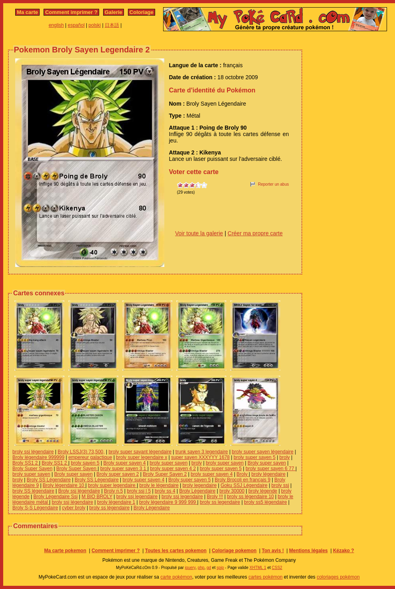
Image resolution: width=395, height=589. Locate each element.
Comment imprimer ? (71, 12)
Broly (243, 474)
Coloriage (142, 12)
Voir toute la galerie (199, 233)
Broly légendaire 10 (64, 485)
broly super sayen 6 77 (270, 468)
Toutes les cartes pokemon (176, 550)
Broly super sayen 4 (124, 463)
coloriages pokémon (338, 577)
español (76, 25)
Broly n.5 (113, 491)
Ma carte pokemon (65, 550)
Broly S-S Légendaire (35, 508)
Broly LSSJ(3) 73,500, (81, 452)
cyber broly (74, 508)
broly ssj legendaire (137, 496)
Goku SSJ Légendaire (244, 485)
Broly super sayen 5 (189, 480)
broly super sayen (169, 463)
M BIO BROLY (97, 496)
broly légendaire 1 (116, 502)
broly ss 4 (165, 491)
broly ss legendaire (220, 502)
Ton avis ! (273, 550)
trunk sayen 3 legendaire (202, 452)
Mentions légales (308, 550)
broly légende (262, 491)
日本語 (112, 25)
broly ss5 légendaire (265, 502)
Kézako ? (343, 550)
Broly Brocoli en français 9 (242, 480)
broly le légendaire (159, 485)
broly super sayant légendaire (139, 452)
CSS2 (277, 567)
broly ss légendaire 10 (250, 496)
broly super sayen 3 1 (124, 468)
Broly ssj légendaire (79, 491)
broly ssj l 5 (139, 491)
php (201, 567)
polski (94, 25)
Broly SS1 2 (25, 463)
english (56, 25)
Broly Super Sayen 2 (165, 474)
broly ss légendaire (109, 508)
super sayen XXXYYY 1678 (200, 457)
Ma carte (27, 12)
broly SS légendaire (33, 491)
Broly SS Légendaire (49, 480)
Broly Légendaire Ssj (56, 496)
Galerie (113, 12)
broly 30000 (232, 491)
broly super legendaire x (141, 457)
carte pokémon (176, 577)
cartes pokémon (265, 577)
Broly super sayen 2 (117, 474)
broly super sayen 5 (254, 457)
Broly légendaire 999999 (38, 457)
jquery (190, 567)
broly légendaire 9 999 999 (168, 502)
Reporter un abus (273, 184)
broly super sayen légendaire (262, 452)
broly (284, 457)
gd (209, 567)
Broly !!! (215, 496)
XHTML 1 (257, 567)
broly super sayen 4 (212, 474)
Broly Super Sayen (32, 468)
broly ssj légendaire (33, 452)
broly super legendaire (112, 485)
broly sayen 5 (85, 463)
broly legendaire (199, 485)
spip (220, 567)
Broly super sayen (266, 463)
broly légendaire (268, 474)
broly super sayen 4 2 (173, 468)
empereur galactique (90, 457)
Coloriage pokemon (234, 550)
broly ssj (280, 485)
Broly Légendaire (197, 491)
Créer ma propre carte (255, 233)
